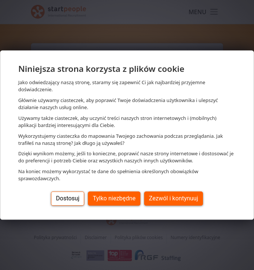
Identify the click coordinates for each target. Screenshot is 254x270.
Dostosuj (67, 198)
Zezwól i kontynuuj (173, 198)
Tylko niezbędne (114, 198)
